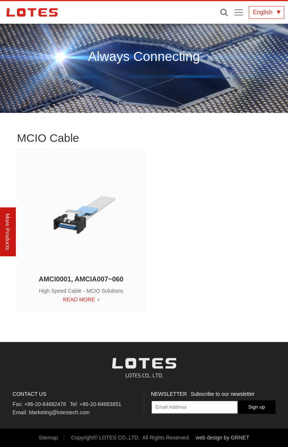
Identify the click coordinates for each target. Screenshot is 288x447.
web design (209, 438)
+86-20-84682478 (45, 404)
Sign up (256, 407)
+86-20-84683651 (100, 404)
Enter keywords (224, 12)
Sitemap (48, 438)
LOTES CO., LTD (32, 12)
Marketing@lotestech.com (59, 412)
